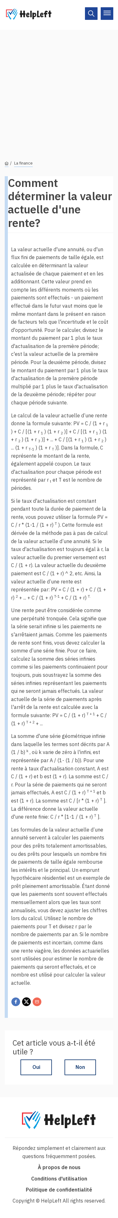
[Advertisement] (59, 89)
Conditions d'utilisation (59, 1178)
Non (80, 1067)
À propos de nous (59, 1167)
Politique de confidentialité (59, 1189)
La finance (23, 163)
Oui (36, 1067)
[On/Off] (91, 13)
